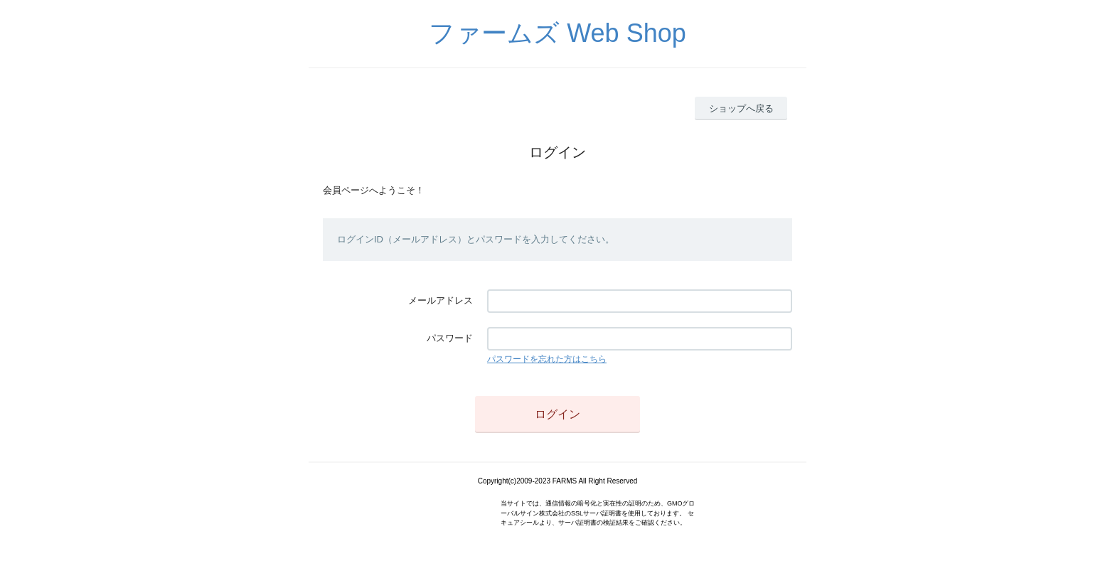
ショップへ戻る (741, 108)
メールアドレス (440, 300)
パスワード (450, 338)
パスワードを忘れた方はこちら (547, 359)
